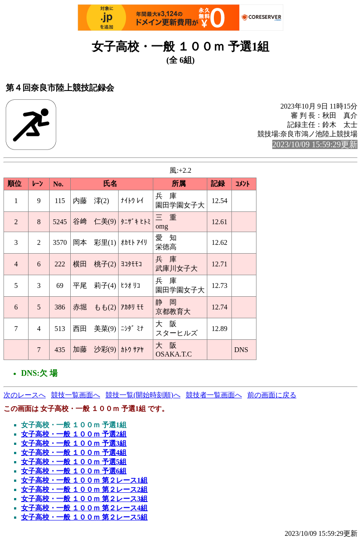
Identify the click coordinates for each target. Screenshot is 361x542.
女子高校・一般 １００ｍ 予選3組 (73, 443)
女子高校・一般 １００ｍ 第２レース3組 (84, 498)
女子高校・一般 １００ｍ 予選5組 (73, 462)
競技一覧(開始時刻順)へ (142, 395)
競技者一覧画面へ (214, 395)
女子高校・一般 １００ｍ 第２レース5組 (84, 517)
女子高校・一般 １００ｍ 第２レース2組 (84, 489)
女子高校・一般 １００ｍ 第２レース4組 (84, 508)
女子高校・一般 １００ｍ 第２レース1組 (84, 480)
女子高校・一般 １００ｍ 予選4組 (73, 452)
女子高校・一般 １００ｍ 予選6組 (73, 471)
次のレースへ (25, 395)
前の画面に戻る (271, 395)
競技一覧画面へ (75, 395)
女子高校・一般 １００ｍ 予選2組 (73, 434)
